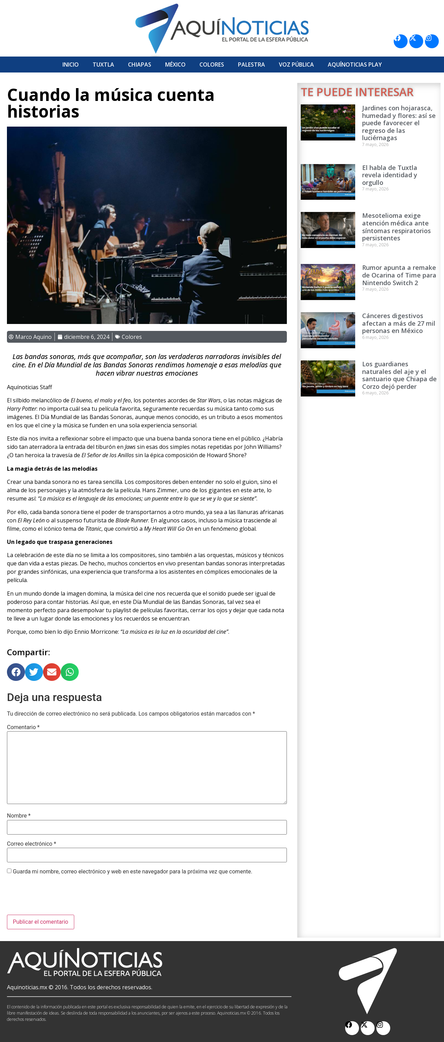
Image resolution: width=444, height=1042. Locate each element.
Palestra (251, 64)
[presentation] (59, 897)
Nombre (19, 816)
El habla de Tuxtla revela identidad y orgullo (389, 175)
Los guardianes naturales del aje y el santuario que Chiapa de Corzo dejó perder (399, 375)
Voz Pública (296, 64)
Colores (211, 64)
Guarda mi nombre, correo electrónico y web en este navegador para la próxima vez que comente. (132, 871)
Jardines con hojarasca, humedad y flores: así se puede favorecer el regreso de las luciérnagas (399, 123)
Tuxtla (103, 64)
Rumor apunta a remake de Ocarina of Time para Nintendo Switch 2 (399, 275)
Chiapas (139, 64)
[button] (16, 672)
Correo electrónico (31, 844)
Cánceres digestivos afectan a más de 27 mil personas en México (398, 323)
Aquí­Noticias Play (355, 64)
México (175, 64)
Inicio (70, 64)
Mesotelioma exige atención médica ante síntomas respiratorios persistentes (396, 226)
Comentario (23, 727)
